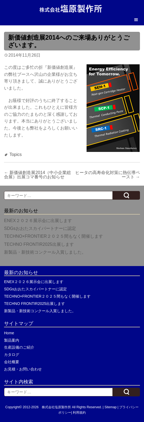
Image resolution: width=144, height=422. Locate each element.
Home (9, 333)
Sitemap (110, 407)
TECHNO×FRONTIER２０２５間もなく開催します (53, 236)
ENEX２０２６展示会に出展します (38, 220)
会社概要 (11, 362)
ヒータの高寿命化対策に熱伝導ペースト (107, 174)
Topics (15, 154)
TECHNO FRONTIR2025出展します (39, 244)
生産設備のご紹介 (19, 347)
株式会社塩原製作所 (56, 407)
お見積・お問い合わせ (23, 369)
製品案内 (11, 340)
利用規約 (79, 412)
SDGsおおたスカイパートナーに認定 (40, 228)
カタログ (11, 354)
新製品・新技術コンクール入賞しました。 (45, 252)
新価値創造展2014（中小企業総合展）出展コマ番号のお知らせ (37, 174)
